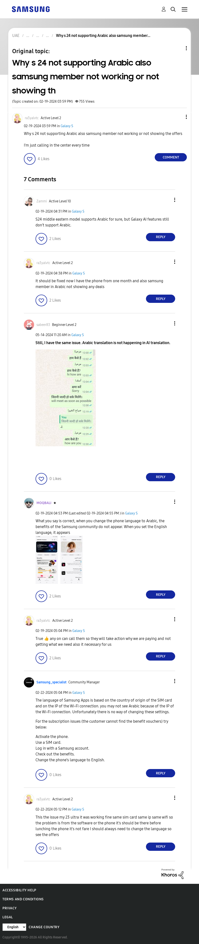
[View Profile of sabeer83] (43, 325)
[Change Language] (14, 927)
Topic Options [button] (178, 48)
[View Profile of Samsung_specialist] (51, 682)
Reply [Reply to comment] (160, 237)
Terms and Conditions (23, 899)
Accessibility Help (19, 890)
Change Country (44, 927)
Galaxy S (67, 126)
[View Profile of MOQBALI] (43, 503)
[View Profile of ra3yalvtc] (32, 118)
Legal (7, 917)
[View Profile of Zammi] (41, 201)
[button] (178, 117)
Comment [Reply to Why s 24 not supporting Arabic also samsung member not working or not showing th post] (171, 157)
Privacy (9, 908)
